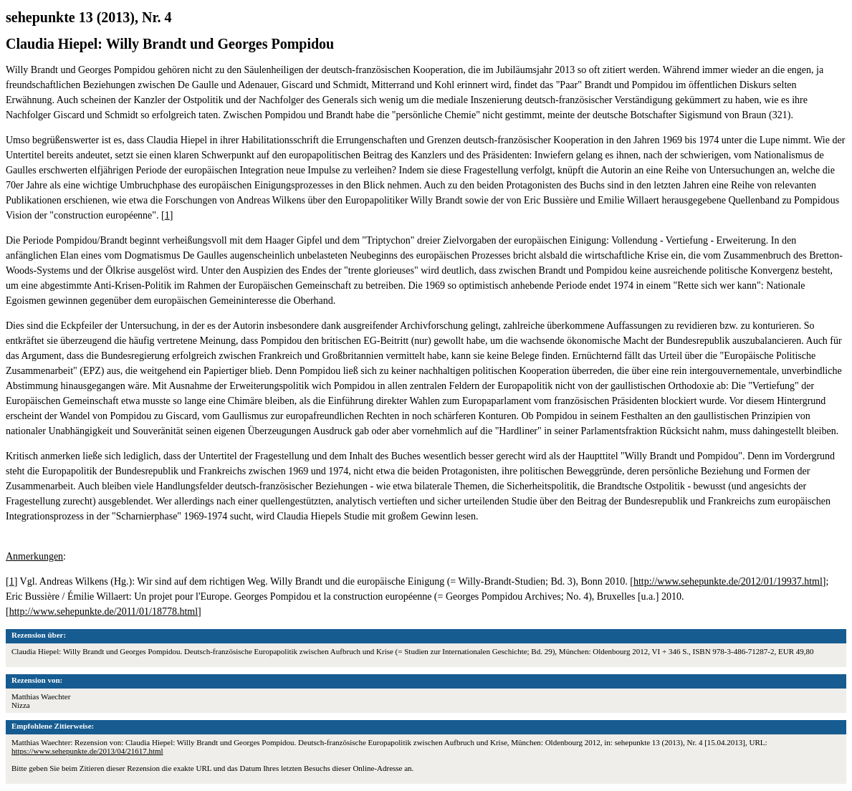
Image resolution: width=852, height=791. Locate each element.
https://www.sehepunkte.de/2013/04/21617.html (87, 751)
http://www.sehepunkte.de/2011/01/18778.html (103, 611)
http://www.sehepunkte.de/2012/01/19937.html (728, 581)
